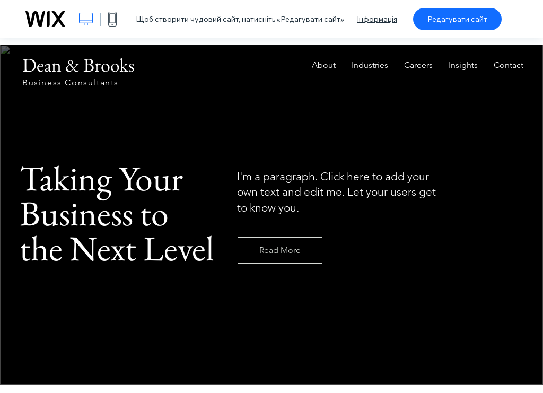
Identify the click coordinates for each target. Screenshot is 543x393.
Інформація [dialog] (377, 19)
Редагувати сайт (457, 19)
